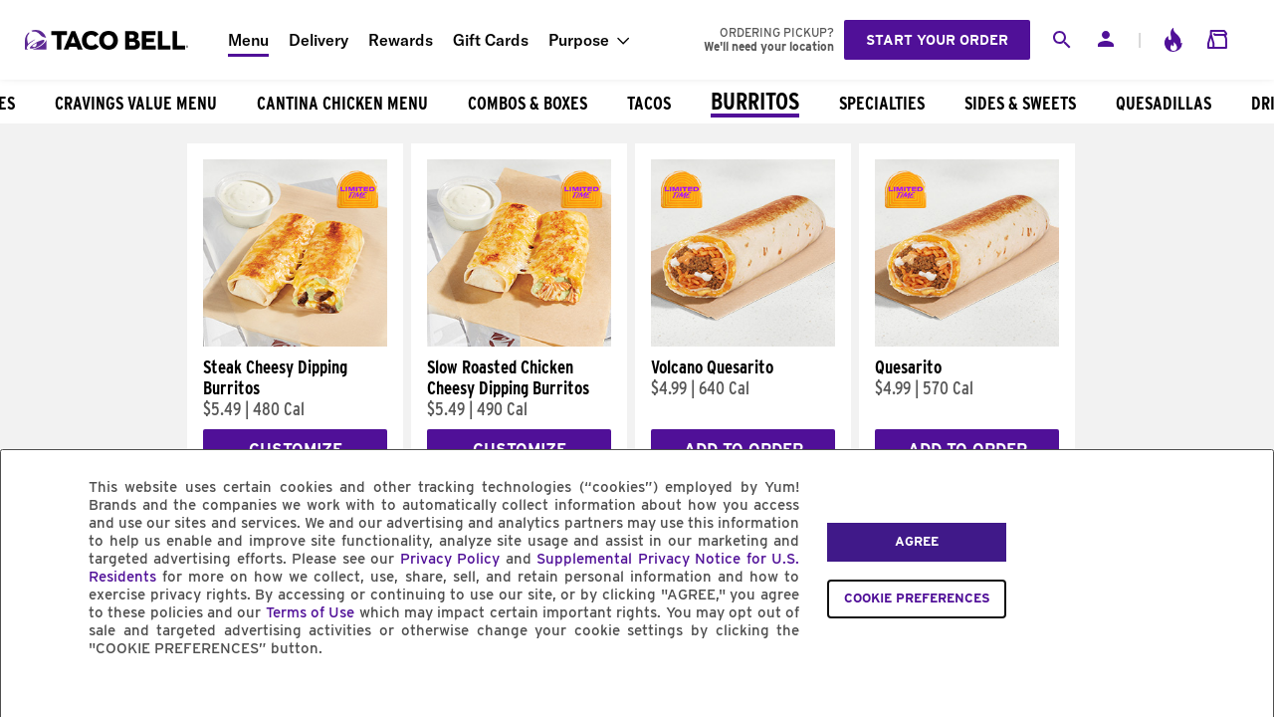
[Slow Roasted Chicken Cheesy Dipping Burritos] (519, 342)
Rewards (400, 40)
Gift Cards (491, 40)
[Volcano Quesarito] (743, 342)
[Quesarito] (967, 342)
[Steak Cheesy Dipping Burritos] (295, 342)
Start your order (937, 40)
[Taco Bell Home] (108, 40)
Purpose (578, 40)
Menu (248, 40)
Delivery (318, 40)
